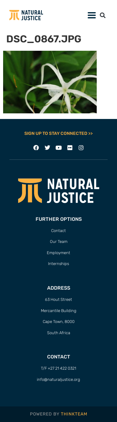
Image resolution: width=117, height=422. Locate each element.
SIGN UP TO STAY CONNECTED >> (58, 133)
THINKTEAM (74, 414)
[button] (102, 15)
